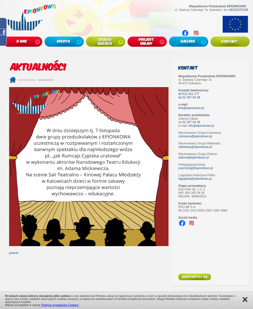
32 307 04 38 (191, 122)
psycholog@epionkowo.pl (195, 168)
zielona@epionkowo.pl (193, 157)
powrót (13, 253)
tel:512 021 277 (188, 94)
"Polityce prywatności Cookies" (60, 304)
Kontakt (188, 67)
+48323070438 (238, 10)
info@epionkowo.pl (191, 108)
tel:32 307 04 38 (189, 97)
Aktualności (46, 79)
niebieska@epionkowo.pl (195, 147)
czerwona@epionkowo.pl (195, 136)
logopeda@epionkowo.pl (195, 179)
